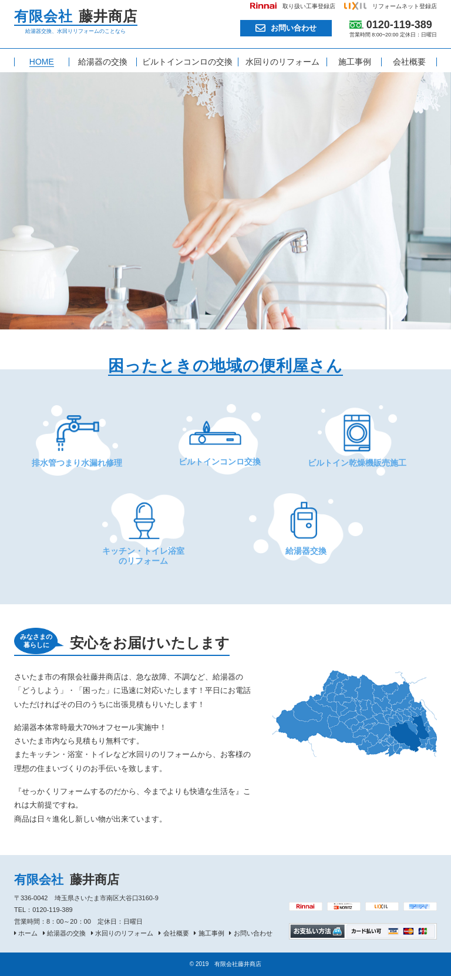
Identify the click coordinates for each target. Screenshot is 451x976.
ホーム (28, 933)
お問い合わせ (294, 27)
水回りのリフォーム (124, 933)
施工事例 (211, 933)
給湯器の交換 (66, 933)
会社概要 (176, 933)
